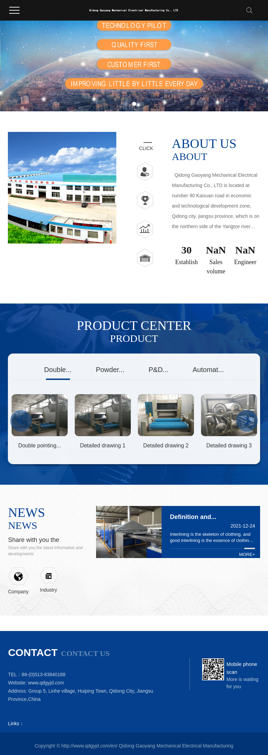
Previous (21, 421)
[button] (126, 104)
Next (247, 421)
